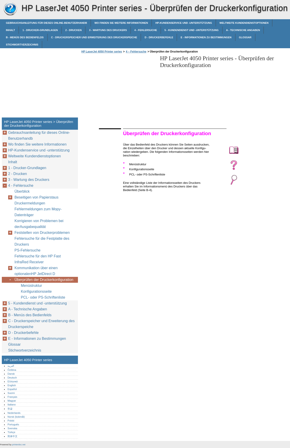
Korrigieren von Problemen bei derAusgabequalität (38, 224)
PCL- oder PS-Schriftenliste (43, 297)
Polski (10, 420)
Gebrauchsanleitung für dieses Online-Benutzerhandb (46, 23)
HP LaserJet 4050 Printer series (10, 9)
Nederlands (13, 413)
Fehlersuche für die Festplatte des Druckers (41, 241)
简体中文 (12, 436)
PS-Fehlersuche (27, 250)
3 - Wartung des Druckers (108, 30)
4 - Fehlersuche (145, 30)
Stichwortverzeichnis (22, 44)
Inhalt (10, 30)
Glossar (245, 37)
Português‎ (13, 424)
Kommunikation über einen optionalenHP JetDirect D (36, 271)
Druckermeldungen (29, 203)
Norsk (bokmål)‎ (16, 416)
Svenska (12, 428)
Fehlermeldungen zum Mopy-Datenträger (38, 212)
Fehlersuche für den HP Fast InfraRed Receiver (37, 259)
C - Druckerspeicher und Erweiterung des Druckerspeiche (94, 37)
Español (12, 389)
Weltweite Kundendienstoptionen (244, 23)
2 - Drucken (73, 30)
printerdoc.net (18, 444)
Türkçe (11, 432)
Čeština (11, 370)
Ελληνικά (12, 381)
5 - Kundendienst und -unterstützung (191, 30)
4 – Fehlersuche (136, 51)
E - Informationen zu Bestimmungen (206, 37)
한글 (9, 408)
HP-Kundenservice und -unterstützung (183, 23)
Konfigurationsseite (36, 291)
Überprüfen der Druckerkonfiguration (43, 280)
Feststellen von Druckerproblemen (42, 233)
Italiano (11, 404)
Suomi (11, 393)
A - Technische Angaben (243, 30)
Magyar (11, 400)
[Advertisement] (118, 86)
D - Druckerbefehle (159, 37)
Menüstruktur (31, 285)
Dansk (11, 373)
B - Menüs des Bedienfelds (25, 37)
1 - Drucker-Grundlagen (40, 30)
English (11, 385)
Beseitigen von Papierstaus (36, 197)
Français (12, 396)
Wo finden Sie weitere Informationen (121, 23)
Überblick (22, 191)
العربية (10, 365)
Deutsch (12, 377)
